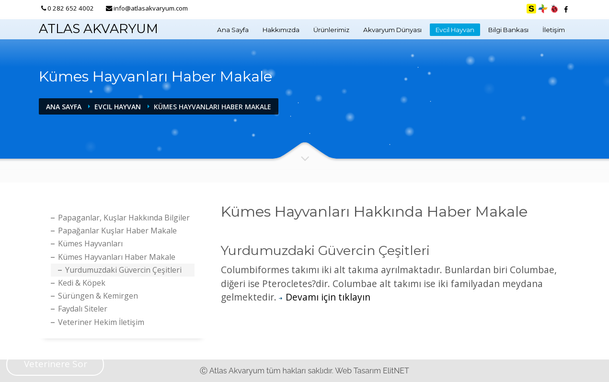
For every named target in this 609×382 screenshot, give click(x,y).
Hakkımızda (281, 30)
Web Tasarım (358, 370)
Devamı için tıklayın (324, 296)
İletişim (553, 30)
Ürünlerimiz (331, 30)
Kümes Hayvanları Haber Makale (116, 257)
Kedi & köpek (81, 283)
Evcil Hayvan (455, 30)
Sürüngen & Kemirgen (98, 295)
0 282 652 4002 (70, 8)
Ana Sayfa (233, 30)
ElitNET (396, 370)
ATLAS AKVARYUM (98, 28)
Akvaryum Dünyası (392, 30)
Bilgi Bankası (508, 30)
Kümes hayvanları (90, 243)
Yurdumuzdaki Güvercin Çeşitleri (123, 270)
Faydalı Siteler (82, 308)
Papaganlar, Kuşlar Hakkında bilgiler (124, 217)
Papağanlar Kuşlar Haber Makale (117, 230)
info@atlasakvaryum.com (151, 8)
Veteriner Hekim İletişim (101, 322)
